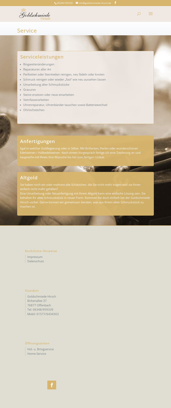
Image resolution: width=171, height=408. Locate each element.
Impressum (35, 257)
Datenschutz (35, 261)
